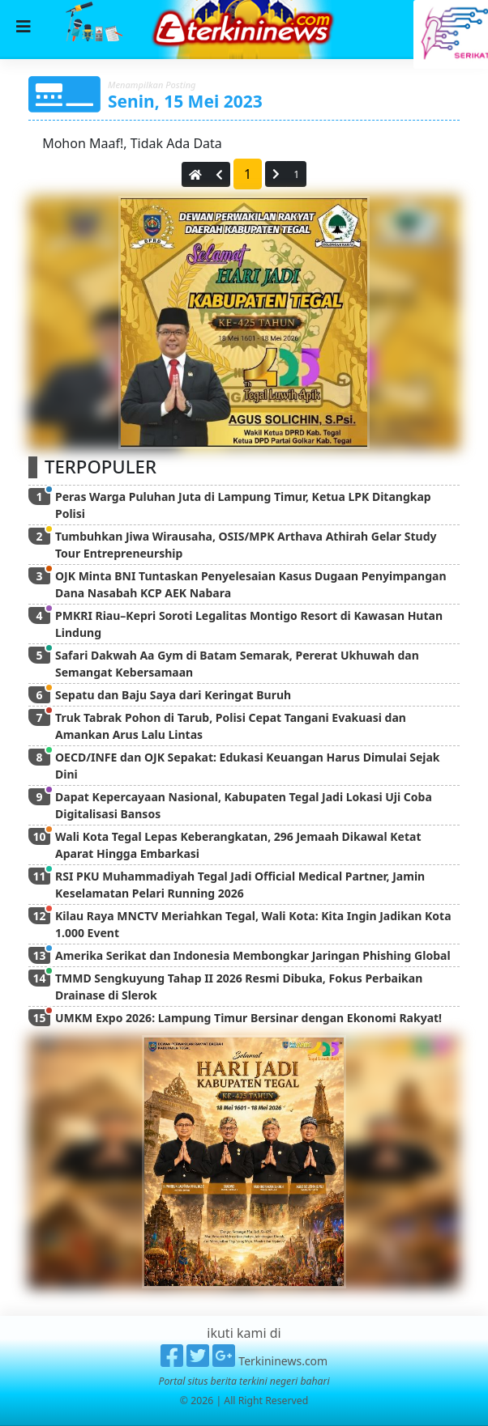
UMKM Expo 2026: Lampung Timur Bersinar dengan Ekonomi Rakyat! (248, 1017)
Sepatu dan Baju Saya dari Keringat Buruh (173, 694)
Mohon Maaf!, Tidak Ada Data (130, 143)
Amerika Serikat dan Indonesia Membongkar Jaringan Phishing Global (253, 955)
